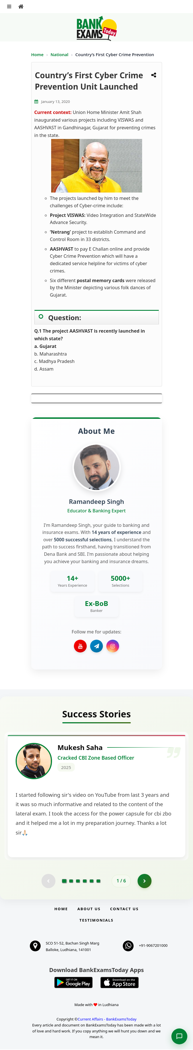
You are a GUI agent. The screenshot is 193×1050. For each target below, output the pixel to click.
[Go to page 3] (78, 881)
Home (37, 54)
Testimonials (96, 920)
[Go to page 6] (98, 881)
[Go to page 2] (71, 881)
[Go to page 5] (92, 881)
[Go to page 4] (85, 881)
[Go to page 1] (64, 881)
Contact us (124, 909)
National (60, 54)
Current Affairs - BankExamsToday (107, 1019)
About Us (89, 909)
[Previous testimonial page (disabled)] (48, 881)
